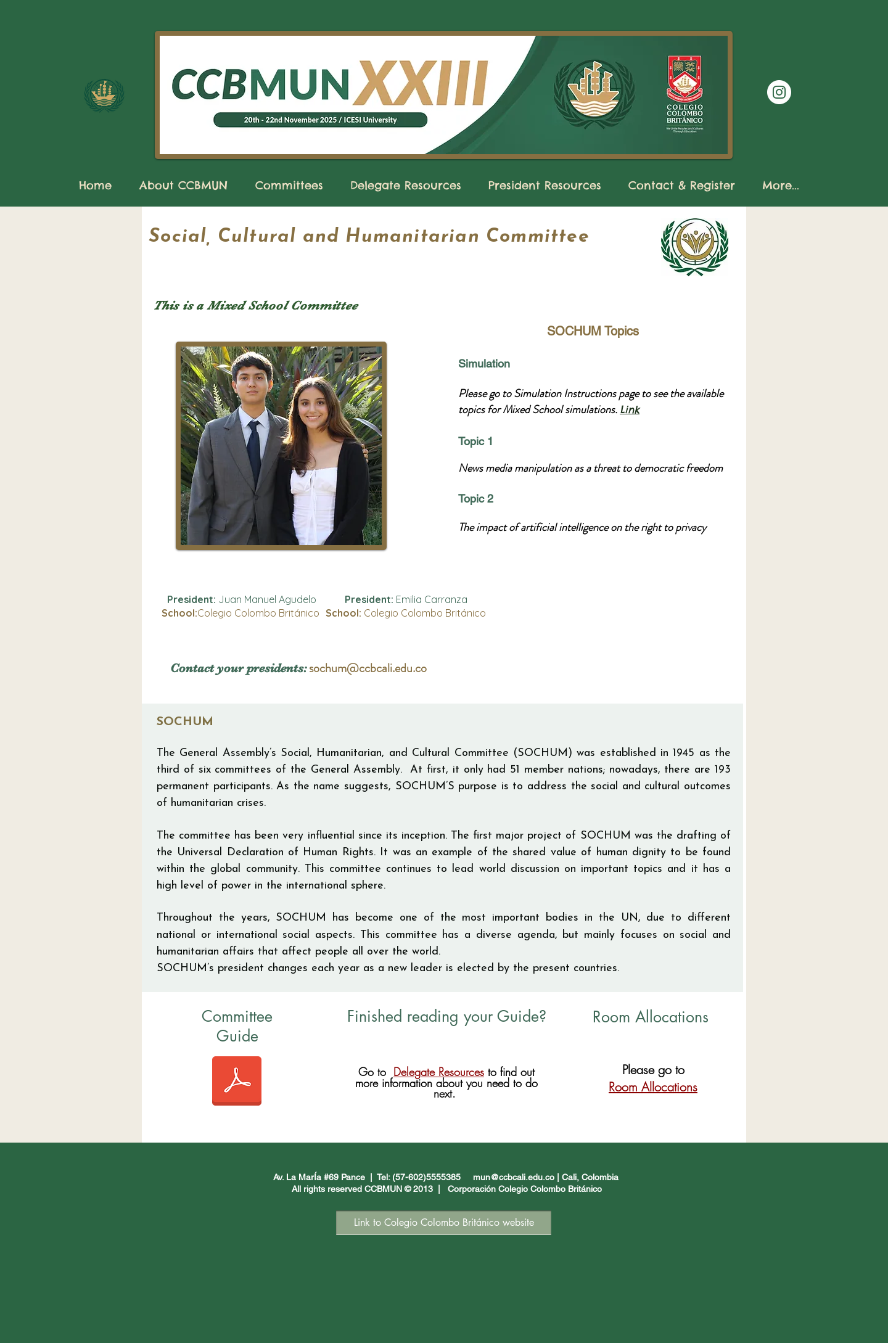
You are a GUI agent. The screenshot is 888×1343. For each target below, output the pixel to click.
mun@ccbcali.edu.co (513, 1177)
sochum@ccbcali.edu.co (368, 668)
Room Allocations (653, 1086)
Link (629, 409)
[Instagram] (779, 92)
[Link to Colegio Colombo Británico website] (443, 1222)
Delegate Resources (438, 1071)
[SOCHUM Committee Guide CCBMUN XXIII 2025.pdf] (237, 1082)
